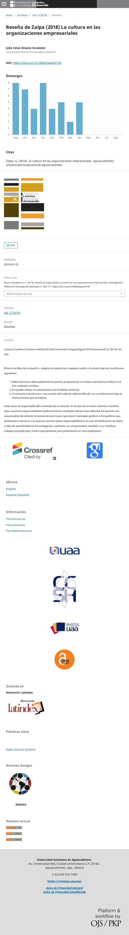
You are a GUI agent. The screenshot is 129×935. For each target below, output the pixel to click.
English (11, 489)
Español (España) (17, 495)
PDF (12, 245)
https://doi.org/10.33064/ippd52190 (37, 63)
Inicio (9, 15)
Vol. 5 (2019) (39, 15)
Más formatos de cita (19, 294)
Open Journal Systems (20, 749)
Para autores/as (15, 525)
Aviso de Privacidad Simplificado (64, 892)
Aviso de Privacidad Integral (64, 888)
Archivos (22, 15)
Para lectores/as (15, 519)
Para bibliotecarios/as (19, 531)
